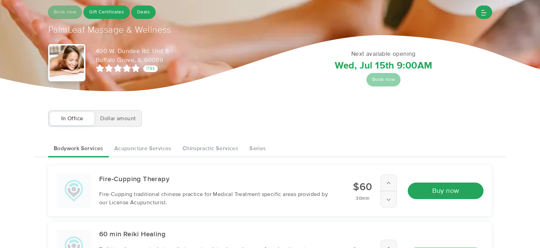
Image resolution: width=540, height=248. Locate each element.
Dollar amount (118, 118)
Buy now (445, 190)
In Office (72, 118)
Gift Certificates (106, 12)
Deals (143, 12)
